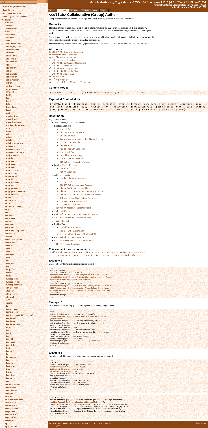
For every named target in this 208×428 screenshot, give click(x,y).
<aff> (7, 40)
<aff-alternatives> (13, 43)
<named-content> (12, 402)
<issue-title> (10, 345)
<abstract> (9, 25)
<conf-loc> (9, 161)
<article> (9, 70)
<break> (8, 110)
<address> (9, 37)
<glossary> (9, 290)
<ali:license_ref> (12, 49)
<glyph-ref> (10, 297)
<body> (8, 101)
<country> (9, 197)
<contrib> (9, 179)
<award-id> (10, 91)
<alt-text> (9, 52)
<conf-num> (10, 167)
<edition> (9, 236)
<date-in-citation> (13, 206)
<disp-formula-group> (14, 230)
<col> (7, 134)
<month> (9, 393)
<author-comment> (13, 85)
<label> (8, 360)
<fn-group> (10, 269)
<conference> (11, 176)
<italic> (8, 348)
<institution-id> (11, 321)
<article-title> (11, 76)
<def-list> (9, 221)
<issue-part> (10, 342)
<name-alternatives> (14, 399)
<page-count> (11, 426)
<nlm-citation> (11, 408)
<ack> (7, 31)
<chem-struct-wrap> (13, 122)
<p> (6, 423)
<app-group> (10, 67)
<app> (7, 64)
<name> (8, 396)
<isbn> (8, 327)
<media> (8, 381)
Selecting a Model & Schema (15, 16)
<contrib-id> (10, 185)
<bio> (7, 98)
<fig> (7, 260)
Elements (7, 19)
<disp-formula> (11, 227)
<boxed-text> (11, 107)
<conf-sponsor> (11, 170)
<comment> (10, 146)
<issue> (8, 336)
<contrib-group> (12, 182)
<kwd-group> (10, 357)
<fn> (7, 266)
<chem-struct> (11, 119)
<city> (7, 128)
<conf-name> (10, 164)
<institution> (10, 318)
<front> (8, 275)
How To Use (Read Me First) (14, 6)
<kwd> (7, 354)
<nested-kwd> (11, 405)
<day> (7, 209)
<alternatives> (11, 55)
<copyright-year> (12, 194)
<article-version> (12, 79)
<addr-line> (10, 34)
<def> (7, 212)
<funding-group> (12, 278)
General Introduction (12, 13)
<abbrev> (9, 22)
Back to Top (201, 423)
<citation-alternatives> (15, 125)
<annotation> (11, 58)
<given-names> (11, 287)
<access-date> (11, 28)
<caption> (9, 113)
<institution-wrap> (13, 324)
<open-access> (11, 417)
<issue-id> (9, 339)
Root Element (8, 10)
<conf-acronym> (12, 155)
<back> (8, 94)
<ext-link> (9, 254)
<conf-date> (10, 158)
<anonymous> (11, 61)
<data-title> (10, 200)
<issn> (7, 330)
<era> (7, 248)
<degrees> (9, 224)
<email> (8, 245)
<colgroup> (9, 137)
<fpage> (8, 272)
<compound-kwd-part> (14, 152)
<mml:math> (10, 387)
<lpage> (8, 378)
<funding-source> (12, 281)
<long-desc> (10, 375)
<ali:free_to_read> (13, 46)
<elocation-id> (11, 242)
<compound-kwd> (12, 149)
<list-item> (9, 372)
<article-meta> (11, 73)
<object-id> (10, 411)
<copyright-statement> (15, 191)
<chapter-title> (11, 116)
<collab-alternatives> (14, 143)
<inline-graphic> (12, 311)
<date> (8, 203)
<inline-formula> (12, 309)
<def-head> (10, 215)
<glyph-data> (10, 293)
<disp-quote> (10, 233)
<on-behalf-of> (11, 414)
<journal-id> (10, 351)
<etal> (8, 251)
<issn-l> (8, 333)
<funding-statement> (14, 284)
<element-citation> (13, 239)
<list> (7, 369)
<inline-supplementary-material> (19, 314)
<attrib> (8, 82)
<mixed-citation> (12, 384)
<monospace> (11, 390)
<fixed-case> (10, 263)
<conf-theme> (11, 173)
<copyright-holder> (13, 188)
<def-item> (10, 218)
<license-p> (10, 366)
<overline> (9, 420)
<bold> (8, 104)
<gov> (7, 299)
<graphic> (9, 302)
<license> (9, 363)
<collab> (8, 140)
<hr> (7, 306)
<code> (8, 131)
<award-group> (11, 89)
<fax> (7, 257)
